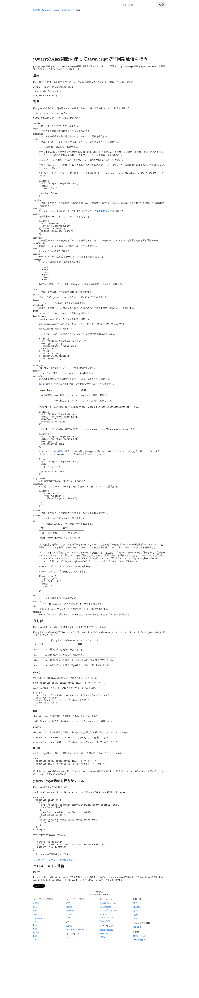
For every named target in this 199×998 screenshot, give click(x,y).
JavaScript (46, 10)
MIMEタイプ (105, 218)
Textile (69, 966)
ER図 (135, 963)
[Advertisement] (99, 33)
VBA (35, 992)
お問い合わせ (139, 988)
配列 (61, 474)
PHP (35, 988)
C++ (35, 959)
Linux (69, 978)
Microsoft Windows (75, 982)
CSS (68, 955)
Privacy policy (139, 992)
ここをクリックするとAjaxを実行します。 (54, 912)
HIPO (135, 967)
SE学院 (36, 10)
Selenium (104, 986)
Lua (35, 977)
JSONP (42, 323)
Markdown (71, 963)
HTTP (41, 555)
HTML (69, 959)
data (40, 400)
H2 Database (105, 959)
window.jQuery (67, 10)
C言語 (36, 956)
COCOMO (137, 979)
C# (34, 963)
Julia (35, 974)
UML (135, 971)
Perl (35, 981)
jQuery (56, 10)
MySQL (103, 966)
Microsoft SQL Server (109, 963)
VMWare (104, 989)
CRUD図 (137, 959)
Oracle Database (107, 970)
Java (35, 967)
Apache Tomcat (106, 982)
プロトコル (71, 991)
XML (68, 970)
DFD (135, 955)
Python (36, 985)
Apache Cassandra (108, 955)
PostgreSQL (105, 973)
